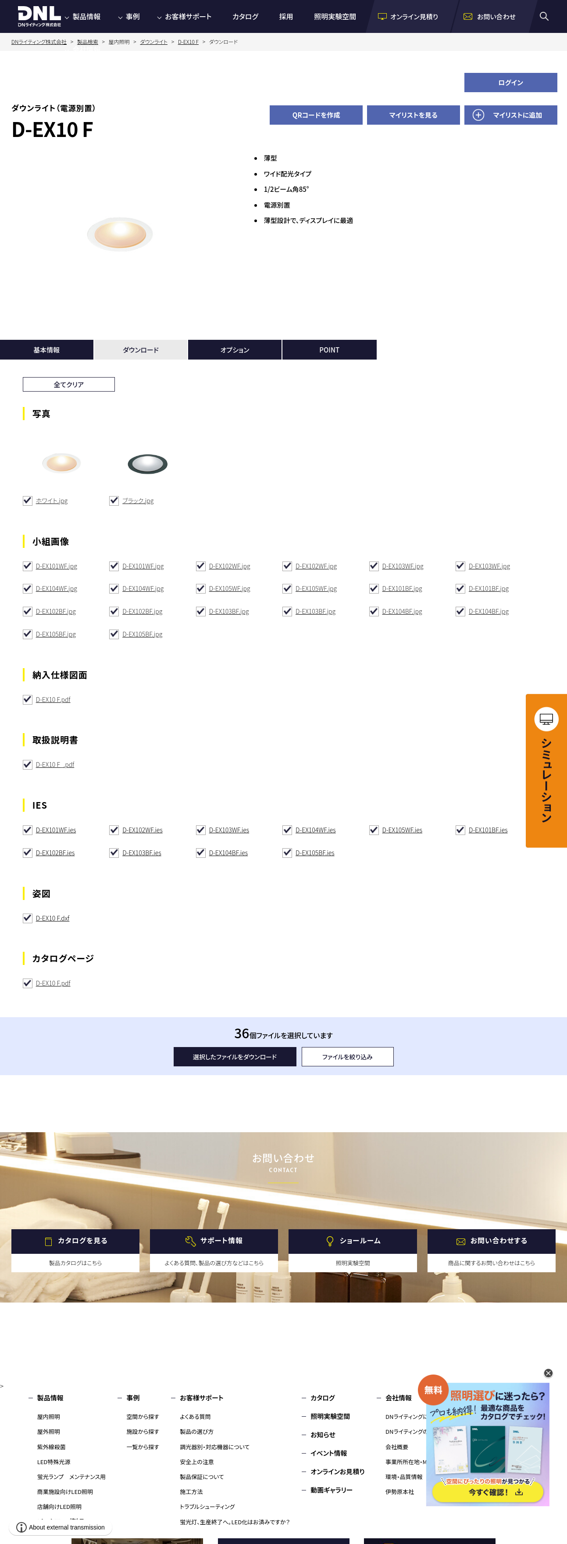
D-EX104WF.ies (316, 829)
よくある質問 (195, 1416)
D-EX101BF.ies (488, 829)
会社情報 (86, 49)
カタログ (245, 16)
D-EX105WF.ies (402, 829)
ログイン (510, 82)
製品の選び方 (197, 1431)
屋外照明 (48, 1431)
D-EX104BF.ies (228, 852)
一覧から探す (142, 1447)
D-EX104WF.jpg (56, 588)
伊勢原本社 (399, 1491)
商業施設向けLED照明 (65, 1491)
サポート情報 (221, 1240)
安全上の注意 (197, 1462)
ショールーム (360, 1240)
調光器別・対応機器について (215, 1447)
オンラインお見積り (337, 1471)
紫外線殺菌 (51, 1447)
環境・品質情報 (404, 1476)
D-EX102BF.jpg (56, 611)
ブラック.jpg (137, 500)
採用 (286, 16)
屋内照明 (48, 1416)
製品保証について (202, 1476)
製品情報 (86, 16)
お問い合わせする (499, 1240)
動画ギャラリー (331, 1489)
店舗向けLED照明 (59, 1506)
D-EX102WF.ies (142, 829)
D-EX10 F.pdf (53, 699)
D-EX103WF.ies (229, 829)
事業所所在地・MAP (409, 1462)
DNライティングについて (414, 1416)
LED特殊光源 (54, 1462)
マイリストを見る (413, 114)
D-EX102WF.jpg (229, 565)
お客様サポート (188, 16)
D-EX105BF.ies (315, 852)
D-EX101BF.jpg (402, 588)
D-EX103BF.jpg (229, 611)
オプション (235, 349)
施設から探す (142, 1431)
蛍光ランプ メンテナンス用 (71, 1476)
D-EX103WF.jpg (403, 565)
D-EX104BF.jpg (402, 611)
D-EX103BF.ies (141, 852)
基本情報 (46, 349)
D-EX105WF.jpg (229, 588)
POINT (329, 349)
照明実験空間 (335, 16)
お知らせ (322, 1434)
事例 (133, 16)
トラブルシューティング (207, 1506)
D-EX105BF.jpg (56, 634)
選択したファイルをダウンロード (235, 1056)
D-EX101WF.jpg (56, 565)
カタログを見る (82, 1240)
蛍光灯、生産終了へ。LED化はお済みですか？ (235, 1522)
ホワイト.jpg (52, 500)
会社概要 (396, 1447)
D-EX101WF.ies (56, 829)
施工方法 (191, 1491)
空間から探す (142, 1416)
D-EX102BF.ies (55, 852)
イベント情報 (328, 1453)
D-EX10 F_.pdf (55, 764)
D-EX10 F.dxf (53, 918)
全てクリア (68, 384)
